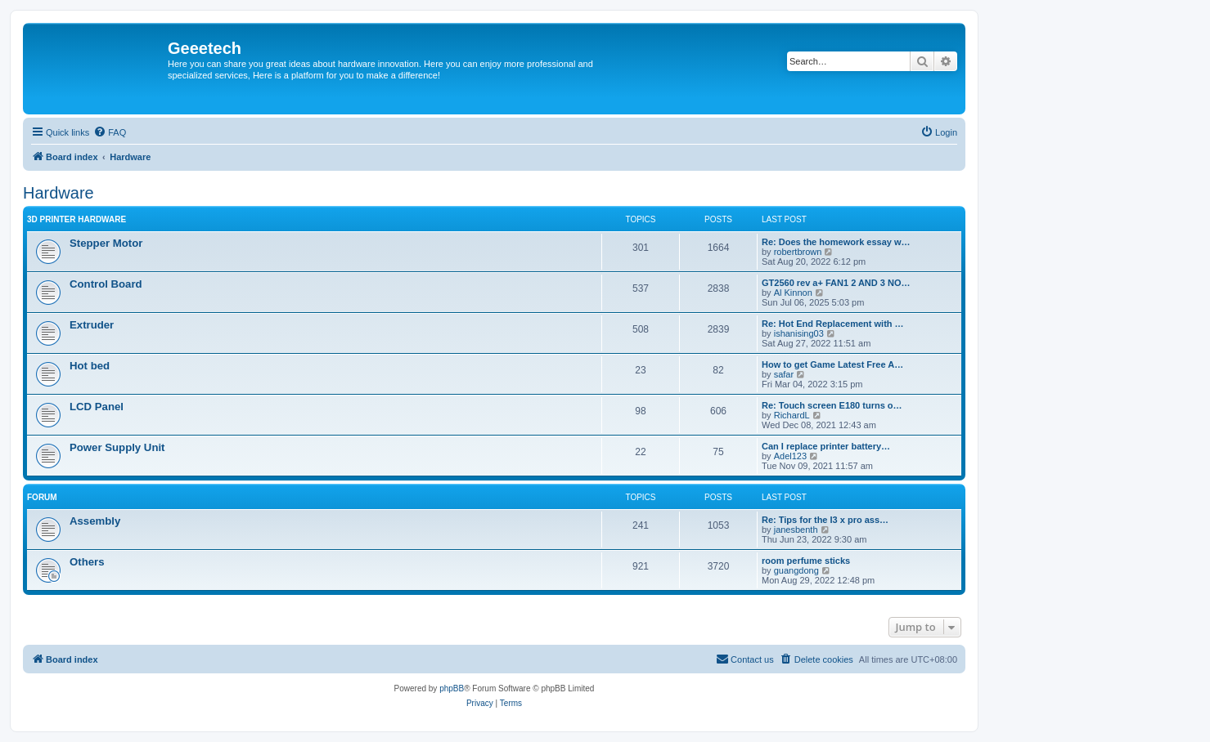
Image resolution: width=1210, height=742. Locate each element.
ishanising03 (799, 333)
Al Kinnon (793, 292)
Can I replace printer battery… (826, 446)
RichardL (792, 415)
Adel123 (790, 456)
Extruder (92, 325)
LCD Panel (97, 406)
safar (784, 374)
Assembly (95, 521)
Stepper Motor (106, 243)
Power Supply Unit (117, 447)
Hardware (58, 193)
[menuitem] (109, 132)
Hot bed (90, 366)
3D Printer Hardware (76, 219)
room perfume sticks (806, 560)
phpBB (451, 688)
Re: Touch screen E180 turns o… (832, 405)
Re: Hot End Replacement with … (833, 324)
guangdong (796, 570)
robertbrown (798, 252)
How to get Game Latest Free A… (832, 364)
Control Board (106, 284)
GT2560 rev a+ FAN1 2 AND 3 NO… (836, 283)
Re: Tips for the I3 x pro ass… (825, 520)
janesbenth (796, 529)
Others (87, 562)
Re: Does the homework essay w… (836, 242)
